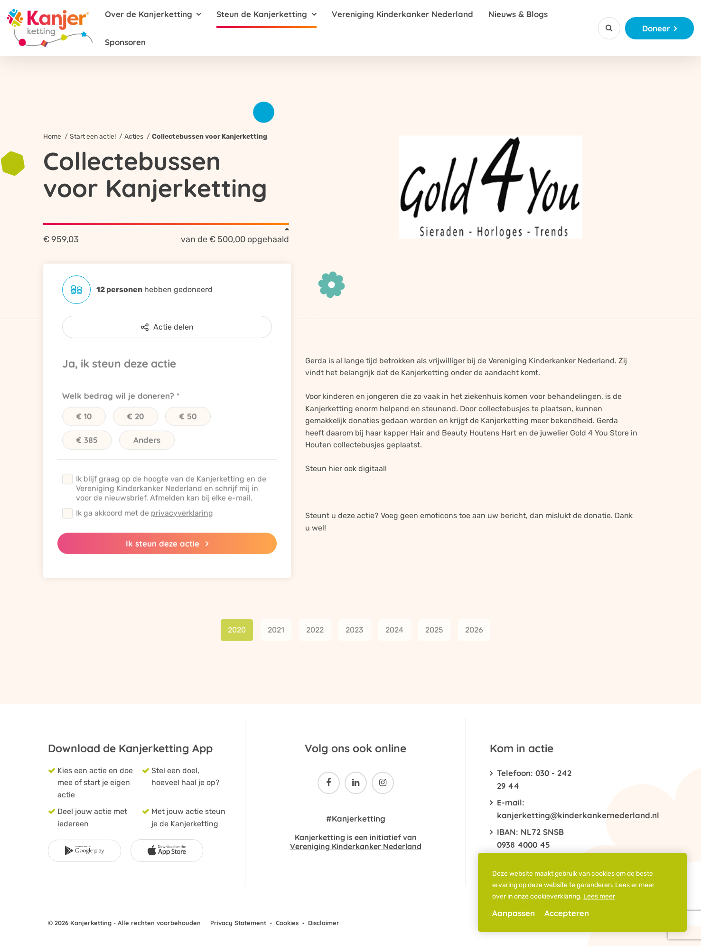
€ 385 (87, 448)
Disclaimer (323, 923)
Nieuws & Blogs (518, 14)
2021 (276, 637)
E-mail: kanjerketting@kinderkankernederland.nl (534, 808)
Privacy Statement (238, 923)
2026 (474, 637)
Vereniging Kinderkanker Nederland (402, 14)
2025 (434, 637)
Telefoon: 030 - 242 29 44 (534, 779)
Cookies (287, 923)
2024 (394, 637)
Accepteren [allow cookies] (566, 913)
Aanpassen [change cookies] (513, 913)
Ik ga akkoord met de (144, 520)
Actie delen (167, 326)
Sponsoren (125, 42)
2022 (315, 637)
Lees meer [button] (599, 896)
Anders (146, 448)
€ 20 (135, 424)
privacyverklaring (182, 520)
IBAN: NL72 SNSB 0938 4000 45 (530, 838)
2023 (355, 637)
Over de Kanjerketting (148, 14)
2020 (237, 637)
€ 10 (84, 424)
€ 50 (187, 424)
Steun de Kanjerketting (261, 14)
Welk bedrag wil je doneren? (118, 403)
